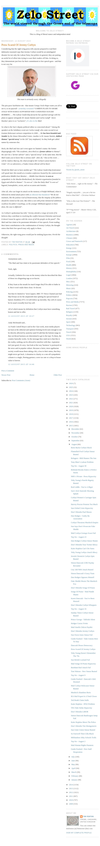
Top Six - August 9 (78, 675)
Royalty (69, 315)
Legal (68, 275)
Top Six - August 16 (78, 609)
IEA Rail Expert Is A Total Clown (84, 696)
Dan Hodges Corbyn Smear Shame (84, 541)
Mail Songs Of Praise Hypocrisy (83, 664)
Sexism (69, 319)
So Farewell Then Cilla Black (82, 734)
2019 (71, 410)
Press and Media (26, 244)
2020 (71, 406)
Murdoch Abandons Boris (81, 692)
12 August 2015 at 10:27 (21, 316)
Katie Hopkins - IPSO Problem (83, 704)
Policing (69, 292)
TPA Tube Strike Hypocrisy (81, 708)
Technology (70, 325)
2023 (71, 395)
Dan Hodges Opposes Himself (82, 577)
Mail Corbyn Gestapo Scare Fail (83, 533)
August (74, 444)
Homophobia (71, 271)
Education (70, 245)
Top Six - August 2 (78, 741)
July (73, 757)
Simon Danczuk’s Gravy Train (82, 573)
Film (68, 258)
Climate (69, 238)
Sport (68, 322)
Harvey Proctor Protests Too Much (84, 504)
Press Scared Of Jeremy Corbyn (83, 649)
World (68, 339)
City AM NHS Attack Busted (82, 569)
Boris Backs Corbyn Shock (81, 447)
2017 (71, 418)
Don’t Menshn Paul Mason (81, 512)
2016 (71, 422)
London (69, 278)
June (73, 760)
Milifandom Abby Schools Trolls (83, 737)
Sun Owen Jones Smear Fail (81, 635)
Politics (13, 244)
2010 (71, 800)
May (73, 764)
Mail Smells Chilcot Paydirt (81, 627)
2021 (71, 402)
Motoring (69, 285)
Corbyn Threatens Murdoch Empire (84, 522)
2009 (71, 804)
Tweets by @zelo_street (75, 170)
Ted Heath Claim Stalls (80, 700)
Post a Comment (7, 371)
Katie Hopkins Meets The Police (83, 722)
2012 (71, 792)
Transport (70, 329)
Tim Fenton (88, 816)
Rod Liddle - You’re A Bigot (82, 487)
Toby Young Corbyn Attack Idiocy (84, 552)
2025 (71, 387)
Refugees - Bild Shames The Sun (83, 458)
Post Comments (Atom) (21, 380)
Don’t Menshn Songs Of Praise (83, 588)
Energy (69, 248)
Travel (68, 332)
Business (69, 235)
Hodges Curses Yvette (79, 623)
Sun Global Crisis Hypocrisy (82, 508)
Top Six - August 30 (78, 466)
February (75, 776)
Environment (71, 251)
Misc (68, 281)
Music (68, 288)
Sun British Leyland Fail (80, 660)
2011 (71, 796)
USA (68, 335)
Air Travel (70, 228)
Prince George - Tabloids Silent (83, 619)
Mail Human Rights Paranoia (82, 745)
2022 (71, 399)
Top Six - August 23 (78, 537)
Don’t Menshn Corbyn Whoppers (83, 605)
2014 (71, 785)
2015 (71, 425)
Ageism (69, 224)
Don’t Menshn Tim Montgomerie (83, 726)
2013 (71, 788)
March (74, 772)
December (75, 429)
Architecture (71, 231)
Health (68, 265)
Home (32, 375)
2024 (71, 391)
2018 (71, 414)
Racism (69, 305)
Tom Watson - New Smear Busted (84, 671)
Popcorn (69, 298)
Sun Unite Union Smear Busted (83, 730)
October (74, 437)
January (74, 780)
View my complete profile (79, 833)
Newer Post (5, 375)
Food (68, 261)
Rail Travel (70, 308)
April (73, 768)
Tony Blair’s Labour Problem (82, 462)
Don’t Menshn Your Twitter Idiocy (84, 545)
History (69, 268)
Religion (69, 312)
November (75, 433)
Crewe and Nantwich (74, 241)
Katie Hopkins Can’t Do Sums (82, 548)
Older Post (58, 375)
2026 (71, 383)
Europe (69, 255)
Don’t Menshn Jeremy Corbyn (82, 631)
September (75, 440)
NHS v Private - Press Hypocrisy (83, 476)
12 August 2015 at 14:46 (21, 364)
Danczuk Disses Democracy (81, 645)
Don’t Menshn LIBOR (79, 712)
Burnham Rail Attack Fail (81, 667)
